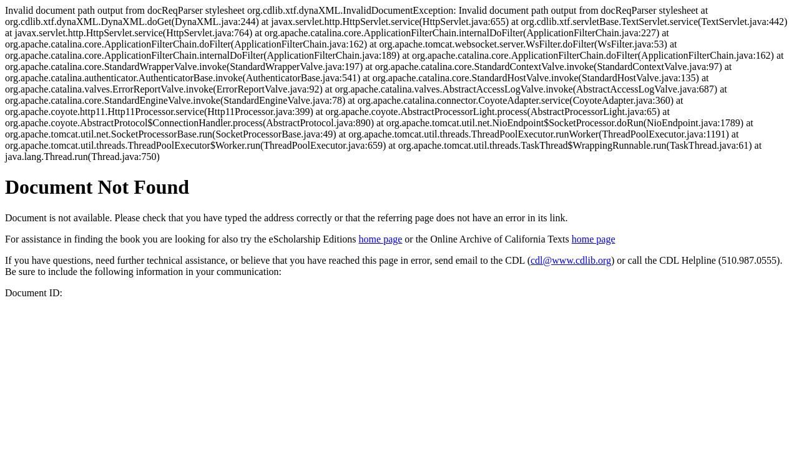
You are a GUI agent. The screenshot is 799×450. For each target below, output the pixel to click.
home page (381, 239)
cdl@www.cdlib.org (571, 260)
